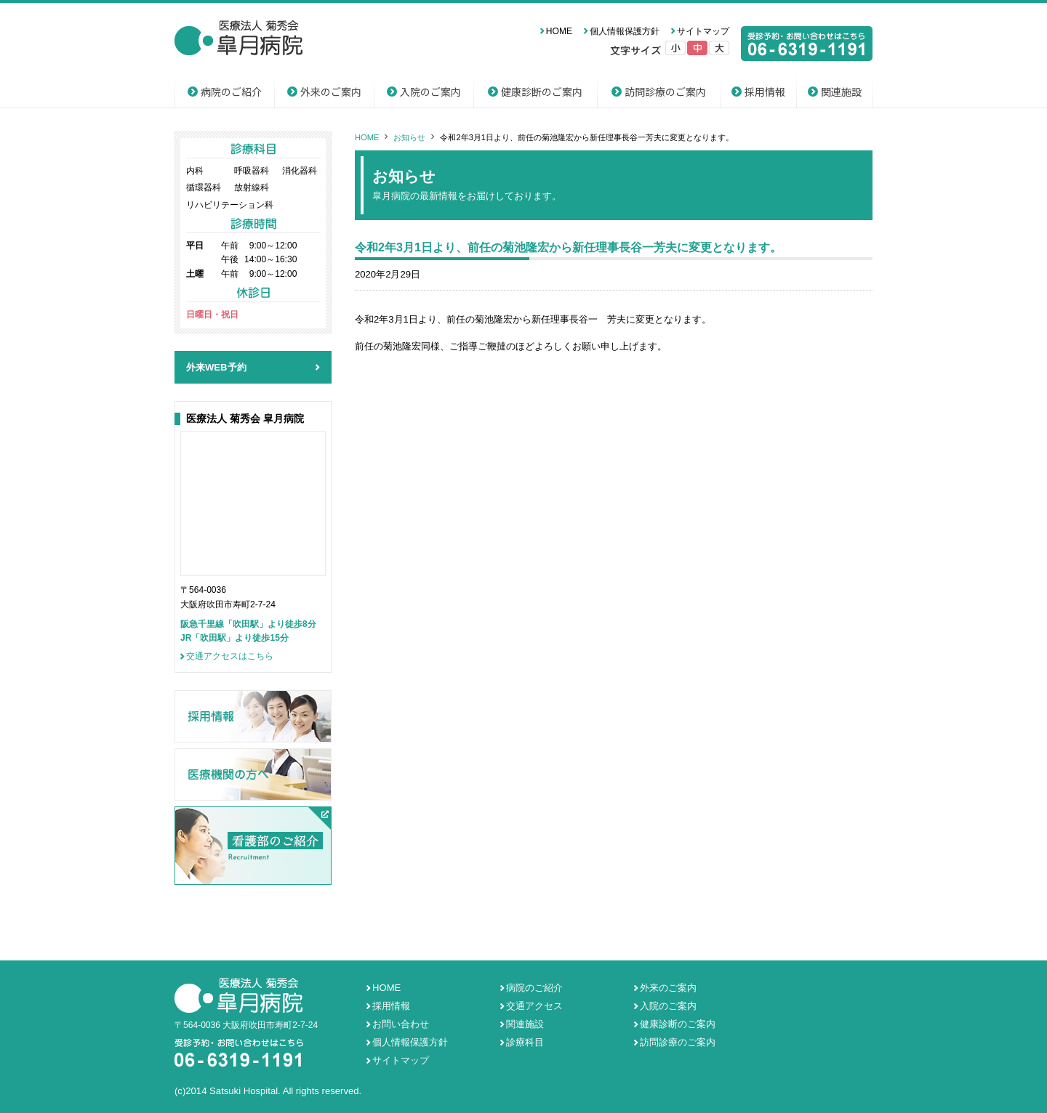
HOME (559, 31)
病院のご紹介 (231, 91)
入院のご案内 (430, 91)
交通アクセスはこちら (229, 656)
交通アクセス (534, 1005)
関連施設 (841, 91)
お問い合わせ (400, 1024)
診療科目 (525, 1042)
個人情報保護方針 (624, 31)
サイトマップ (703, 31)
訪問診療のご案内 (665, 91)
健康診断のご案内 (541, 91)
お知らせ (409, 137)
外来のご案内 (330, 91)
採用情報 (765, 91)
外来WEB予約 (216, 367)
